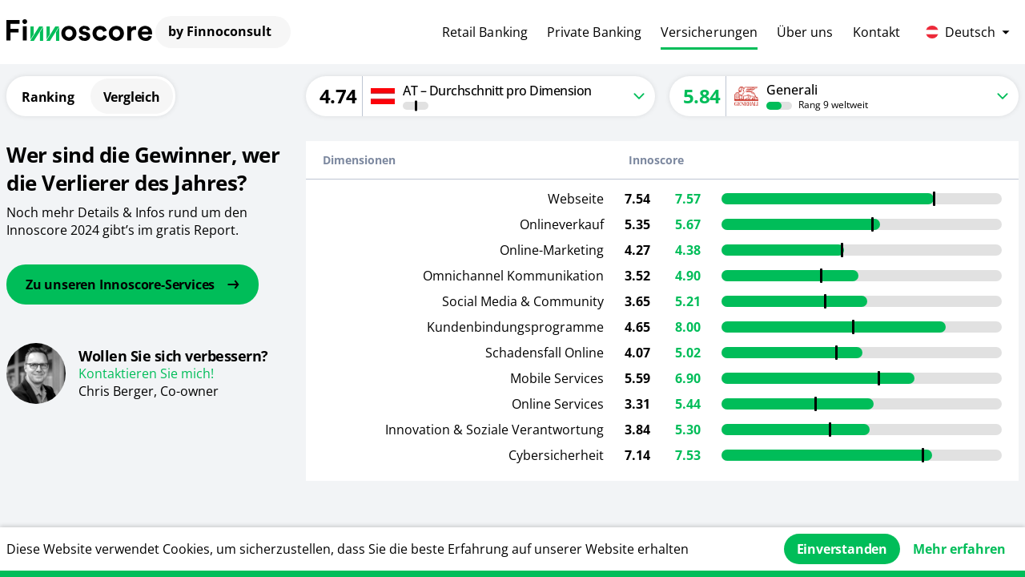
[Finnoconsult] (79, 31)
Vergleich (131, 97)
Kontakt (877, 32)
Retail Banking (485, 32)
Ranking (48, 97)
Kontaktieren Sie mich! (146, 373)
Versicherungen (709, 32)
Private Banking (594, 32)
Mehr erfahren (959, 549)
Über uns (805, 32)
